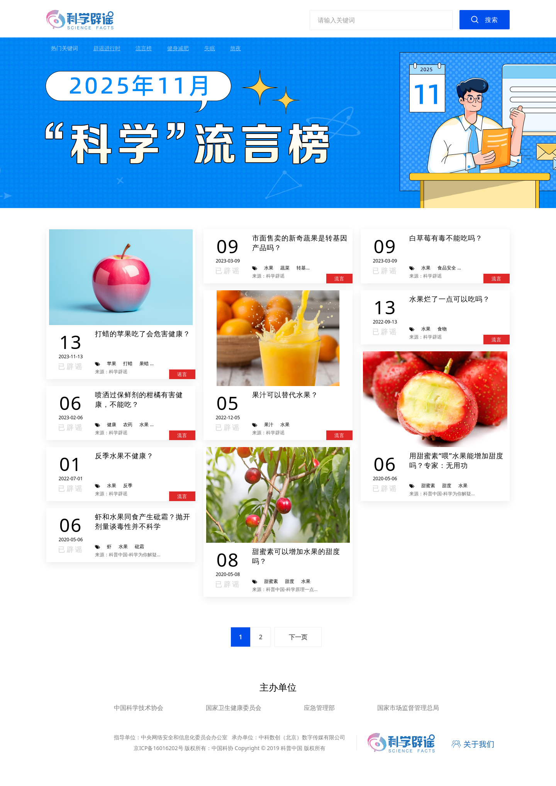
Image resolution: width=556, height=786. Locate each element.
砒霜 (139, 546)
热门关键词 (64, 48)
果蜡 (144, 363)
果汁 (268, 424)
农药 (127, 424)
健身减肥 (178, 48)
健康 (111, 424)
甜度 (289, 581)
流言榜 (144, 48)
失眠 (209, 48)
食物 (442, 328)
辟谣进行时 (106, 48)
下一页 (298, 637)
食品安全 (446, 267)
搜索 (491, 19)
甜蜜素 (271, 581)
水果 (268, 267)
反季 (127, 485)
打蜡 (127, 363)
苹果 (111, 363)
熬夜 (235, 48)
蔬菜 (285, 267)
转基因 (303, 267)
